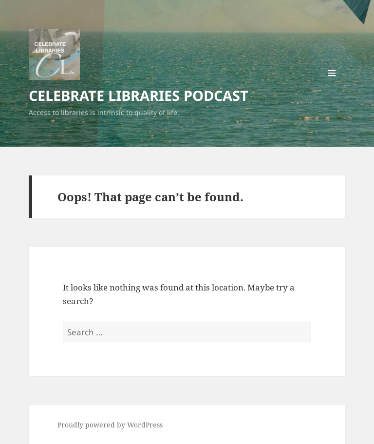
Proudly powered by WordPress (110, 424)
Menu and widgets (331, 86)
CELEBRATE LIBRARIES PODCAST (138, 95)
